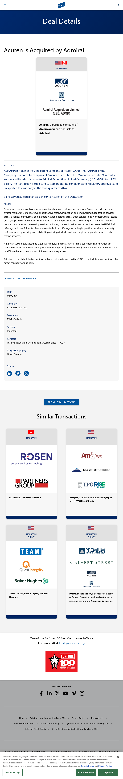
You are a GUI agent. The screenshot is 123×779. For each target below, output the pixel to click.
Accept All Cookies (86, 772)
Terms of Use (97, 718)
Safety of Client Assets (35, 728)
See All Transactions (61, 402)
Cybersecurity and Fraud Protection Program (87, 723)
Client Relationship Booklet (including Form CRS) (75, 728)
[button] (5, 5)
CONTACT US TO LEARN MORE (20, 278)
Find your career (72, 643)
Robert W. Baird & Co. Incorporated (28, 751)
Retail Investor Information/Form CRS (48, 718)
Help (21, 718)
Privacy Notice (105, 766)
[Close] (117, 756)
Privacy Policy (78, 718)
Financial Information (24, 723)
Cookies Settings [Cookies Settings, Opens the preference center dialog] (12, 772)
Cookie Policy (87, 766)
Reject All (108, 772)
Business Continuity (50, 723)
